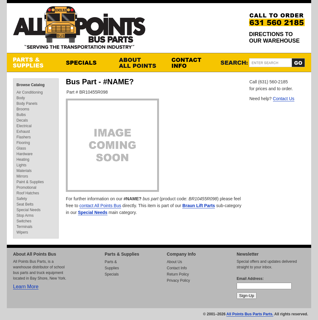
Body (20, 98)
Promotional (26, 187)
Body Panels (26, 103)
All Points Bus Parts (79, 29)
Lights (21, 165)
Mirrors (22, 176)
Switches (23, 221)
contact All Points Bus (100, 205)
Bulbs (21, 115)
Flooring (23, 143)
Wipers (22, 232)
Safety (21, 199)
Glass (21, 148)
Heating (22, 159)
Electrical (24, 126)
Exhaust (23, 131)
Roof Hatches (27, 193)
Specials (86, 62)
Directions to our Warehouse (274, 37)
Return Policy (178, 274)
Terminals (24, 227)
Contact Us (283, 98)
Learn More (26, 286)
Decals (22, 120)
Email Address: (250, 278)
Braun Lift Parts (198, 205)
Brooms (22, 109)
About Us (174, 262)
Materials (24, 171)
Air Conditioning (29, 92)
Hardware (24, 154)
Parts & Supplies (33, 62)
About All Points (139, 62)
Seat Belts (25, 204)
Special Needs (92, 212)
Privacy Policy (178, 280)
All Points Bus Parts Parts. (249, 314)
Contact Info (191, 62)
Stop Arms (25, 215)
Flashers (23, 137)
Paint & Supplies (30, 182)
